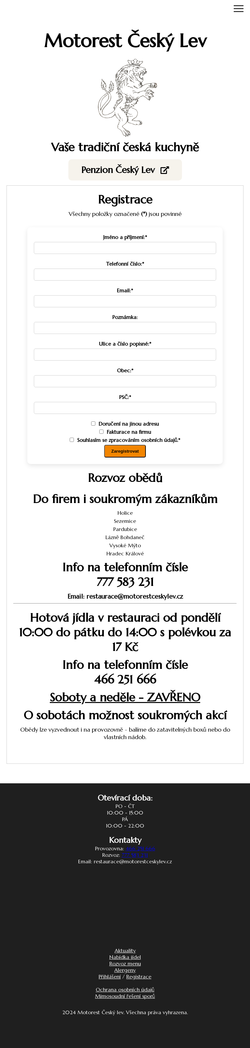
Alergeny (125, 970)
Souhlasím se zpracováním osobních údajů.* (125, 440)
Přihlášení (110, 976)
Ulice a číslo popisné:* (125, 343)
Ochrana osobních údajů (125, 989)
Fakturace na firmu (125, 432)
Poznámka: (125, 317)
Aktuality (125, 950)
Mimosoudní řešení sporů (125, 996)
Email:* (125, 290)
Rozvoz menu (125, 963)
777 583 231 (135, 855)
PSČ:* (125, 397)
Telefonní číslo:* (125, 263)
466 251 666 (140, 848)
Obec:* (125, 370)
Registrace (138, 976)
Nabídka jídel (125, 957)
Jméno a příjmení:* (125, 237)
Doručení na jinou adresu (125, 423)
